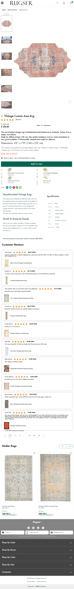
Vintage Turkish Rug (18, 507)
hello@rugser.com (58, 532)
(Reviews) (18, 119)
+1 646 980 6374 (33, 532)
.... (24, 435)
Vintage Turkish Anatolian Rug (55, 507)
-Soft (37, 586)
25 (34, 435)
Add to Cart (36, 164)
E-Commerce (43, 586)
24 (29, 435)
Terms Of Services (42, 581)
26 (39, 435)
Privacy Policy (31, 581)
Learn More (11, 174)
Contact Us (7, 532)
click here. (39, 238)
